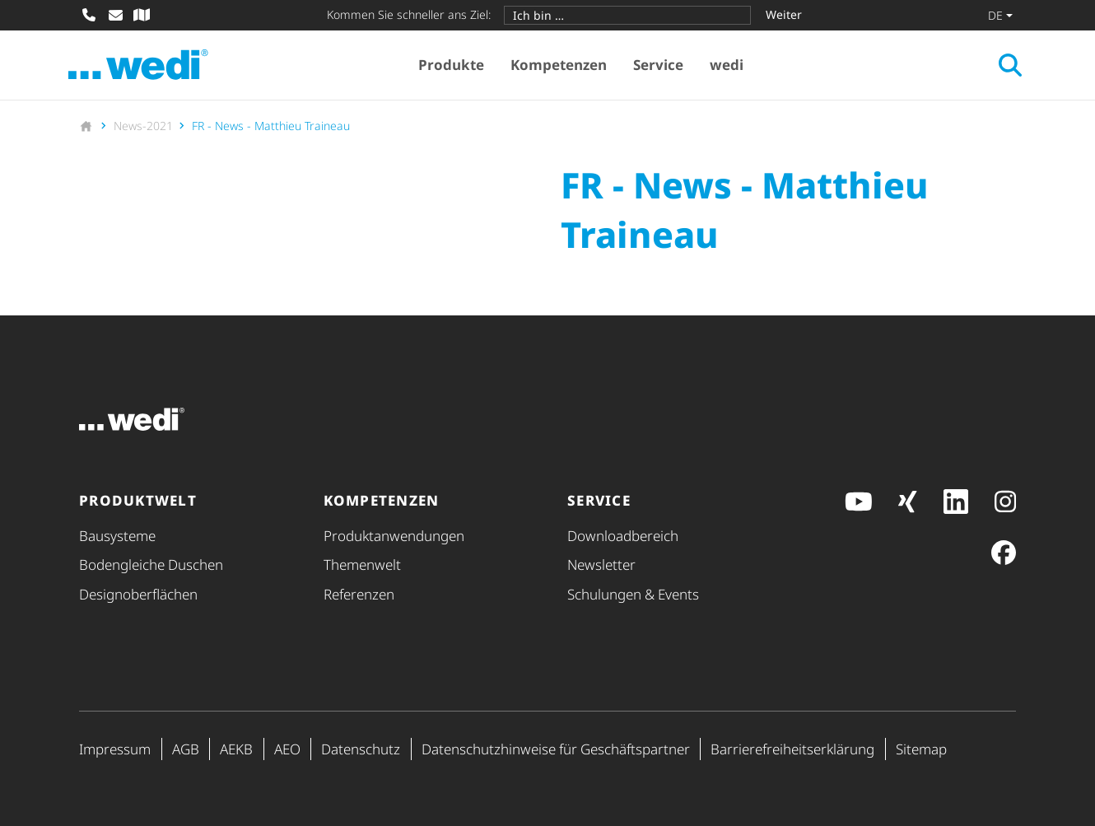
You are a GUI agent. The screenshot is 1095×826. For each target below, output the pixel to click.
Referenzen (359, 594)
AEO (287, 749)
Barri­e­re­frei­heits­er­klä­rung (792, 749)
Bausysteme (117, 535)
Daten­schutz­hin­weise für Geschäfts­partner (556, 749)
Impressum (115, 749)
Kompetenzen (563, 66)
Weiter (784, 14)
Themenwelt (362, 564)
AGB (185, 749)
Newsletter (601, 564)
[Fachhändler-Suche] (141, 15)
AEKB (236, 749)
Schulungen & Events (633, 594)
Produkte (456, 66)
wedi (731, 66)
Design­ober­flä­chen (138, 594)
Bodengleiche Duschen (151, 564)
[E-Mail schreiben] (115, 15)
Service (663, 66)
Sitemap (921, 749)
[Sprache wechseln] (1000, 15)
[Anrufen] (89, 15)
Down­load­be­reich (622, 535)
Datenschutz (360, 749)
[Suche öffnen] (999, 66)
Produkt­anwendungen (394, 535)
